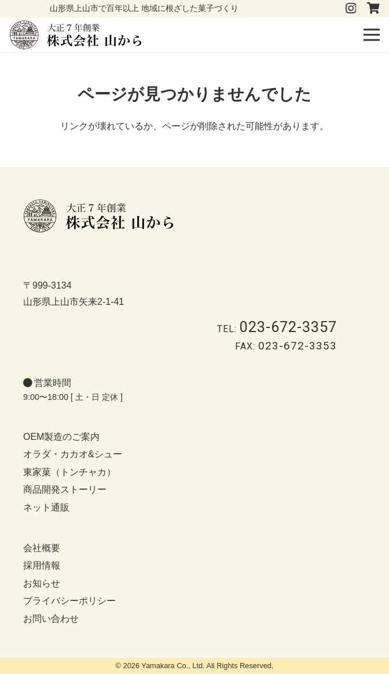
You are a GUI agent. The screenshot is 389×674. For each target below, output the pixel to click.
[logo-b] (75, 34)
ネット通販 (46, 507)
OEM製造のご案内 (61, 437)
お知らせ (41, 583)
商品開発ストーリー (65, 489)
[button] (371, 34)
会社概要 (41, 548)
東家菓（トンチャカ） (69, 472)
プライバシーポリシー (69, 601)
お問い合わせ (51, 619)
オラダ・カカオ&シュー (72, 454)
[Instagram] (351, 8)
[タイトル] (373, 7)
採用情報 (41, 565)
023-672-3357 (288, 327)
